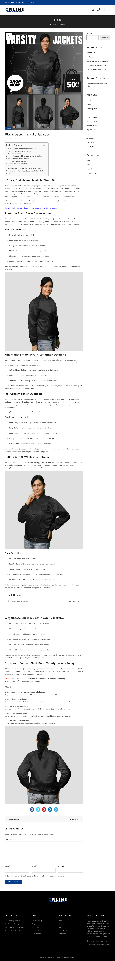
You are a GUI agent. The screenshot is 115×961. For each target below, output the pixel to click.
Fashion (62, 25)
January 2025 (91, 113)
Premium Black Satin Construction (20, 151)
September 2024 (92, 125)
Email (34, 866)
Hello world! (90, 86)
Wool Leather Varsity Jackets (15, 927)
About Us (62, 924)
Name (7, 866)
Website (61, 866)
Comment (9, 839)
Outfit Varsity (91, 57)
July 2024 (89, 134)
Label (88, 165)
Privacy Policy (37, 921)
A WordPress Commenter (95, 84)
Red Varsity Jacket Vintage (96, 69)
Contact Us (36, 930)
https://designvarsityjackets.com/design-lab (22, 412)
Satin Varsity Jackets (12, 921)
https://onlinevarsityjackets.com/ (26, 681)
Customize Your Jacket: (18, 161)
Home (54, 25)
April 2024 (90, 146)
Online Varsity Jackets (53, 957)
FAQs (9, 173)
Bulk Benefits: (15, 166)
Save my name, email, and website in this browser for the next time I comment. (35, 876)
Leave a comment (25, 139)
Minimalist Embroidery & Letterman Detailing (25, 156)
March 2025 (90, 104)
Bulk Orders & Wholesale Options (20, 163)
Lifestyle (89, 169)
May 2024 (90, 142)
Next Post (74, 819)
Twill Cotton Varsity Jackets (15, 924)
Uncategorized (91, 173)
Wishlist (99, 9)
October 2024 (91, 121)
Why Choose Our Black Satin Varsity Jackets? (24, 168)
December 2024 (92, 117)
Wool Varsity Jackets (12, 930)
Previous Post (15, 819)
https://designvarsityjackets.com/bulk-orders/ (23, 468)
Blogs (34, 924)
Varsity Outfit (91, 53)
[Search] (93, 10)
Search (89, 33)
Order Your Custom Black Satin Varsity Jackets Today (27, 171)
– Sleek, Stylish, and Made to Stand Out (21, 149)
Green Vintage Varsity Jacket (96, 65)
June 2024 (90, 138)
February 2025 (91, 109)
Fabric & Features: (16, 154)
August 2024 (91, 130)
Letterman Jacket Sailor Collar (97, 61)
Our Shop (35, 927)
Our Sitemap (36, 934)
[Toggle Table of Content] (43, 145)
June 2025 (90, 100)
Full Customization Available (18, 159)
